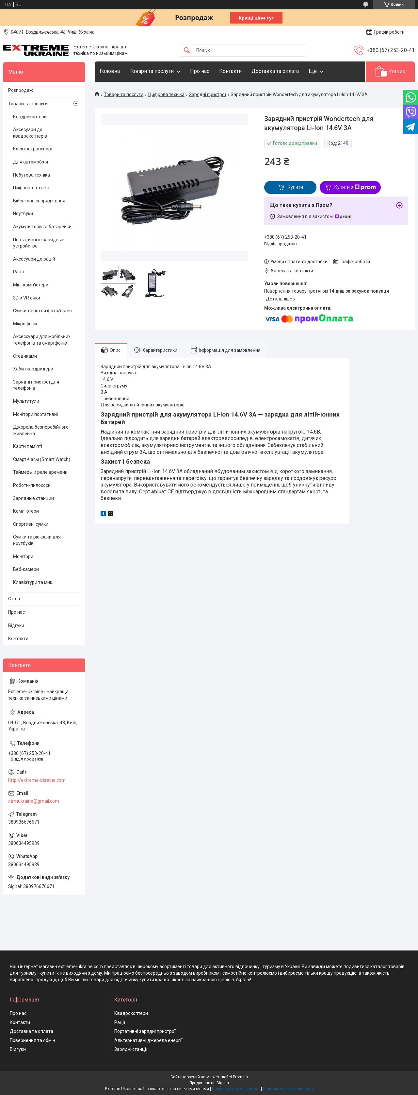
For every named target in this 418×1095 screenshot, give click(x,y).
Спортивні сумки (30, 524)
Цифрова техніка (166, 94)
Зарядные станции (33, 498)
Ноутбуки (23, 213)
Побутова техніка (31, 175)
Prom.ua (240, 1077)
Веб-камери (26, 569)
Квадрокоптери (30, 116)
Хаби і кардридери (33, 368)
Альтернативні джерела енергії (148, 1040)
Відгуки (16, 625)
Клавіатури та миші (34, 582)
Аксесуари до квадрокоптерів (30, 133)
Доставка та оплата (275, 71)
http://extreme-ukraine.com (37, 780)
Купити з (355, 187)
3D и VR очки (26, 297)
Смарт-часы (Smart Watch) (41, 459)
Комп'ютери (26, 511)
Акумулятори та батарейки (42, 226)
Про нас (199, 71)
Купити (295, 187)
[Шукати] (186, 50)
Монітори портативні (35, 414)
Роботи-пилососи (32, 485)
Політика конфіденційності (288, 1088)
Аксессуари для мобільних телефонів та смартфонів (42, 340)
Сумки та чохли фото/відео (42, 310)
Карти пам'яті (27, 446)
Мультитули (26, 401)
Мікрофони (25, 323)
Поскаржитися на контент (236, 1088)
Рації (18, 271)
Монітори (23, 556)
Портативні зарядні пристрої (145, 1031)
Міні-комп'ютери (30, 284)
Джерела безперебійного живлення (41, 430)
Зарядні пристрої (207, 94)
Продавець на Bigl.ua (209, 1083)
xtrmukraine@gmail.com (33, 801)
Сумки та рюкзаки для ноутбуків (37, 540)
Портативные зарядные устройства (38, 243)
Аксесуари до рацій (34, 259)
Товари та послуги (152, 71)
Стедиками (25, 356)
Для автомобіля (30, 161)
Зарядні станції (130, 1049)
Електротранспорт (33, 148)
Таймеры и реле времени (40, 472)
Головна (110, 71)
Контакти (230, 71)
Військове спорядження (39, 200)
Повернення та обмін (32, 1040)
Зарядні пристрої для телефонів (36, 385)
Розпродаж (20, 90)
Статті (15, 598)
